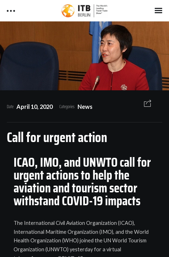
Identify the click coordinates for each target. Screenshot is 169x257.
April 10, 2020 (34, 106)
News (85, 106)
